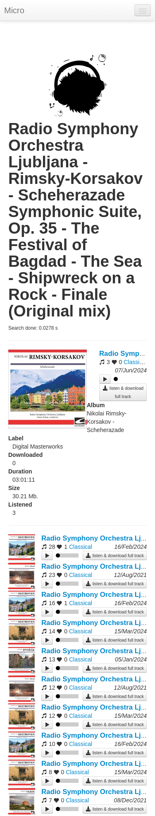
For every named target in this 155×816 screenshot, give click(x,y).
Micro (14, 10)
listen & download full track (123, 392)
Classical (135, 362)
